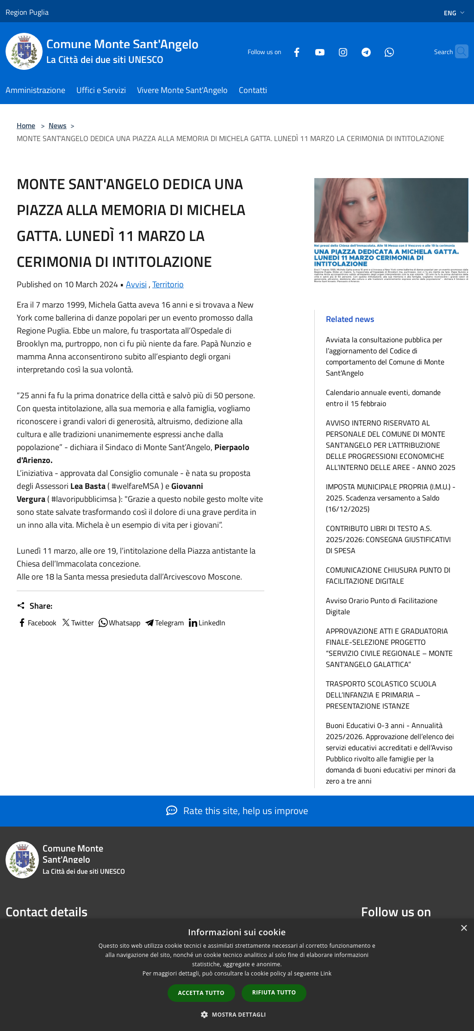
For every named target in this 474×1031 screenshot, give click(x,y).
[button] (237, 1014)
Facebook (36, 622)
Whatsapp (119, 622)
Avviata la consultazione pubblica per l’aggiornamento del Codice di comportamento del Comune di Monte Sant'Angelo (385, 356)
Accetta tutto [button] (201, 993)
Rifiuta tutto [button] (274, 992)
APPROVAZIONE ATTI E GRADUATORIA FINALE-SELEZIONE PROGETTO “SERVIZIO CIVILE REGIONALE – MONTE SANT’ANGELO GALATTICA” (389, 647)
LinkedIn (206, 622)
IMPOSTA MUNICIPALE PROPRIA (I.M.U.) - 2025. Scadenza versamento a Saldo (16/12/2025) (390, 497)
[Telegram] (348, 51)
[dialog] (237, 975)
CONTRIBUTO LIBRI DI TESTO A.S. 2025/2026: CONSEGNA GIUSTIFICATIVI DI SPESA (388, 539)
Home (26, 125)
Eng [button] (455, 13)
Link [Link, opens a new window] (325, 973)
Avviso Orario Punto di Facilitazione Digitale (381, 606)
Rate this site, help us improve (237, 810)
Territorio (168, 284)
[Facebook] (278, 51)
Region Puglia (27, 12)
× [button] (463, 928)
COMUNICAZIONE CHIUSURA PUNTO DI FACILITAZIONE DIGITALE (388, 575)
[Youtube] (302, 51)
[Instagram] (325, 51)
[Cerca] (457, 51)
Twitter (77, 622)
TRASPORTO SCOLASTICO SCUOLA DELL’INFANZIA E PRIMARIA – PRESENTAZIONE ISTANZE (381, 694)
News (58, 125)
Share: (34, 605)
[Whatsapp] (371, 51)
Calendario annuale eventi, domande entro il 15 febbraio (383, 398)
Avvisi (136, 284)
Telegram (164, 622)
